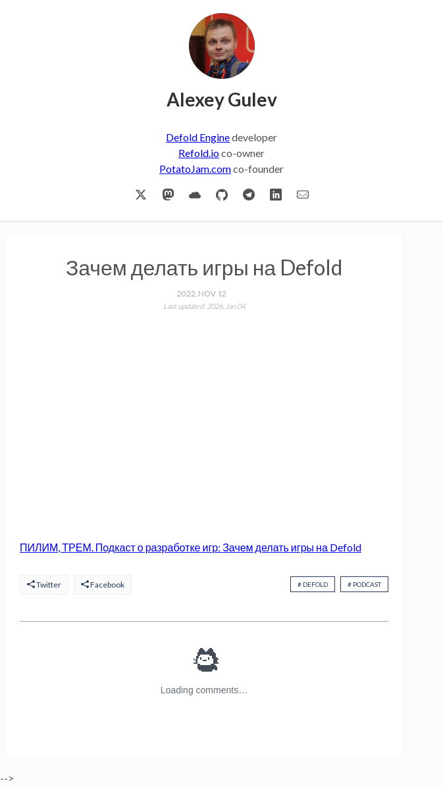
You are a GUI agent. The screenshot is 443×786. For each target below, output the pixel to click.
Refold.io (198, 153)
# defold (313, 584)
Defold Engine (198, 137)
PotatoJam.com (195, 168)
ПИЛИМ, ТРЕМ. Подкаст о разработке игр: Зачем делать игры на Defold (190, 547)
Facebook (102, 585)
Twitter (44, 585)
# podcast (364, 584)
